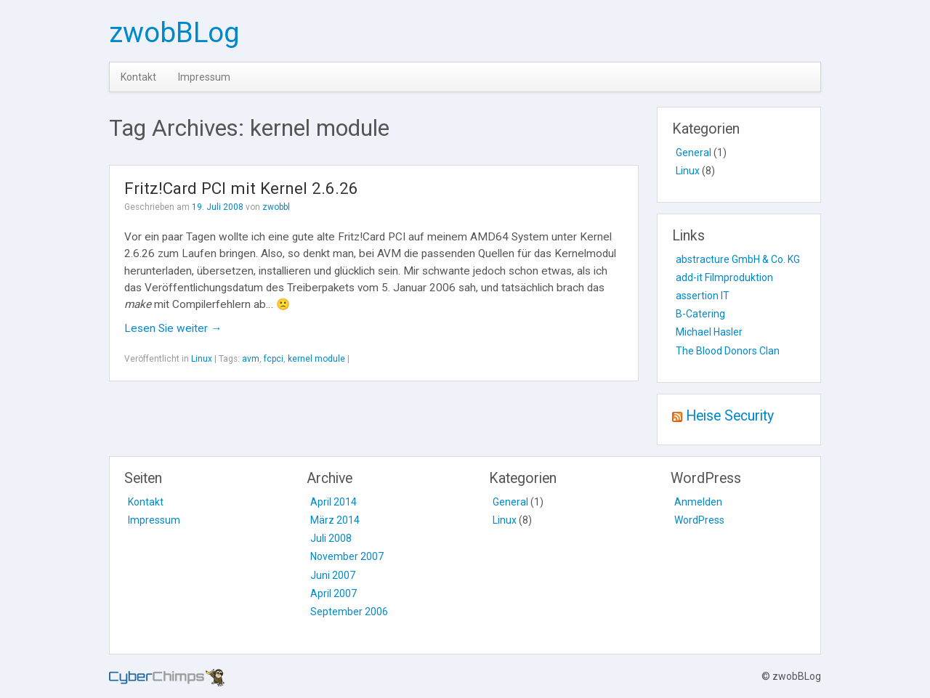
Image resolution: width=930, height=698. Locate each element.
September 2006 (349, 611)
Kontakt (138, 77)
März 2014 (335, 520)
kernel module (316, 359)
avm (250, 359)
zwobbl (276, 207)
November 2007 (347, 556)
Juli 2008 (331, 538)
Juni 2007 (332, 575)
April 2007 (333, 593)
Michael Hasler (709, 332)
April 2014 (333, 502)
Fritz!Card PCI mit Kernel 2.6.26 (241, 188)
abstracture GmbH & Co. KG (738, 259)
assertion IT (702, 295)
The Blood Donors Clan (728, 351)
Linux (201, 359)
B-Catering (700, 314)
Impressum (204, 77)
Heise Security (730, 415)
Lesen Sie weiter (173, 328)
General (693, 152)
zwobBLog (174, 32)
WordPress (699, 520)
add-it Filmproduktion (724, 277)
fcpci (273, 359)
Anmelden (698, 502)
